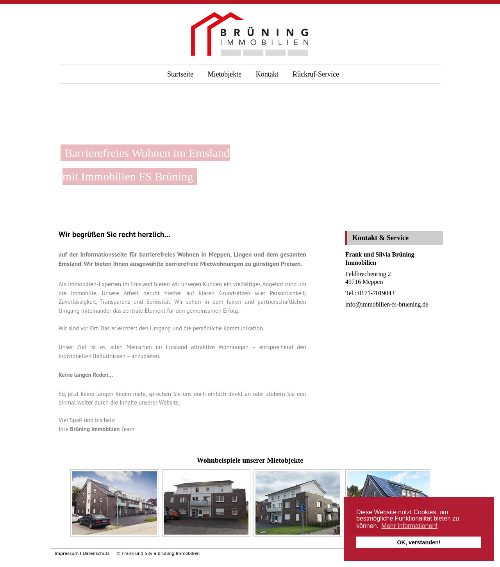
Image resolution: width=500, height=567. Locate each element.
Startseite (180, 74)
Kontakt (267, 74)
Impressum (67, 553)
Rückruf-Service (316, 74)
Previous (63, 505)
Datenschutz (95, 553)
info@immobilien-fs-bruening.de (386, 304)
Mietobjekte (224, 74)
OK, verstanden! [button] (418, 542)
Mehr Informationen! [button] (410, 525)
